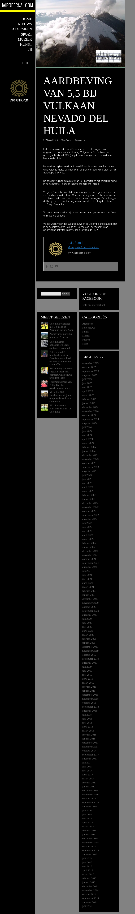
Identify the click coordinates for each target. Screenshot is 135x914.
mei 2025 (87, 387)
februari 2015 (89, 878)
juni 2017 (87, 766)
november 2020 (90, 602)
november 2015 (90, 842)
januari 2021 (88, 594)
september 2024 (90, 419)
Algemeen (22, 29)
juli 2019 (87, 666)
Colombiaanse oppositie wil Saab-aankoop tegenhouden (61, 344)
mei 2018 (87, 722)
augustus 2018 (89, 710)
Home (26, 19)
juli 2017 (87, 762)
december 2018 (90, 694)
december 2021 (90, 551)
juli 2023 (87, 475)
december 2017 (90, 742)
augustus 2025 (89, 375)
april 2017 (87, 774)
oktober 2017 (89, 750)
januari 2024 (88, 451)
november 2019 (90, 650)
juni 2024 (87, 431)
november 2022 (90, 507)
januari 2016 (88, 834)
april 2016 (87, 822)
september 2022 (90, 515)
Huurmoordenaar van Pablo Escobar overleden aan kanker (61, 384)
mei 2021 (87, 579)
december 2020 (90, 598)
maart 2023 (88, 491)
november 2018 (90, 698)
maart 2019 (88, 682)
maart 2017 (88, 778)
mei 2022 (87, 531)
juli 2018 (87, 714)
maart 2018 (88, 730)
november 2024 (90, 411)
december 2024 (90, 407)
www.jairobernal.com (79, 252)
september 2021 (90, 563)
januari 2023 (88, 499)
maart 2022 (88, 539)
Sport (26, 34)
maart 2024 (88, 443)
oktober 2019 (89, 654)
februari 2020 (89, 638)
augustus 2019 (89, 662)
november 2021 (90, 555)
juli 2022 (87, 523)
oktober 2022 (89, 511)
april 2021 (87, 582)
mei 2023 (87, 483)
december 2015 (90, 838)
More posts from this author (83, 247)
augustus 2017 (89, 758)
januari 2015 (88, 882)
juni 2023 (87, 479)
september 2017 (90, 754)
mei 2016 (87, 818)
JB (30, 49)
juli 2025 (87, 379)
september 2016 (90, 802)
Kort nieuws (88, 327)
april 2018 (87, 726)
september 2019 (90, 658)
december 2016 (90, 790)
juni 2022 (87, 527)
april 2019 (87, 678)
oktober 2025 (89, 367)
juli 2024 (87, 427)
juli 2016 (87, 810)
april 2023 (87, 487)
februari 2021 (89, 590)
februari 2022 (89, 543)
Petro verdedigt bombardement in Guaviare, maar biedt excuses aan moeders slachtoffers (60, 358)
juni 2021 (87, 575)
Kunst (26, 44)
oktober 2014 (89, 894)
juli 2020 (87, 618)
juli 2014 (87, 906)
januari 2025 (88, 403)
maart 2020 (88, 634)
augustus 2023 (89, 471)
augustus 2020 (89, 614)
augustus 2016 (89, 806)
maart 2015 (88, 874)
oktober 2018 (89, 702)
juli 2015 (87, 858)
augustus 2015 (89, 854)
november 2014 (90, 890)
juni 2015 (87, 862)
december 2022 (90, 503)
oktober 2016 (89, 798)
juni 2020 (87, 622)
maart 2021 (88, 586)
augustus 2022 (89, 519)
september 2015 (90, 850)
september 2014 (90, 898)
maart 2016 (88, 826)
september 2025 (90, 371)
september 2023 (90, 467)
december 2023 (90, 455)
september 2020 (90, 610)
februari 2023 (89, 495)
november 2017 (90, 746)
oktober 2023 (89, 463)
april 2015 (87, 870)
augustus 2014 (89, 902)
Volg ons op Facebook (94, 296)
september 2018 (90, 706)
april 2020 (87, 630)
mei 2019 (87, 674)
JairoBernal (66, 140)
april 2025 (87, 391)
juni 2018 (87, 718)
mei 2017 (87, 770)
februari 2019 (89, 686)
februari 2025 (89, 399)
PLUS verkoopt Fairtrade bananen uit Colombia (61, 408)
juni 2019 (87, 670)
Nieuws (25, 24)
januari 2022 (88, 547)
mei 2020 (87, 626)
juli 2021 (87, 571)
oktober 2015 (89, 846)
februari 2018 (89, 734)
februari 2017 (89, 782)
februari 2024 (89, 447)
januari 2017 (88, 786)
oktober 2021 (89, 559)
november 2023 (90, 459)
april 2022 (87, 535)
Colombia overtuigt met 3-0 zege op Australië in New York (61, 326)
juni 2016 (87, 814)
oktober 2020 (89, 606)
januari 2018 (88, 738)
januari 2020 (88, 642)
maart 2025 (88, 395)
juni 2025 (87, 383)
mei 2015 (87, 866)
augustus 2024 (89, 423)
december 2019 (90, 646)
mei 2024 (87, 435)
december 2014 (90, 886)
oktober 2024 (89, 415)
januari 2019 (88, 690)
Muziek (25, 39)
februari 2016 (89, 830)
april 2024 (87, 439)
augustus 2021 (89, 567)
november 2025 (90, 363)
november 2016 (90, 794)
